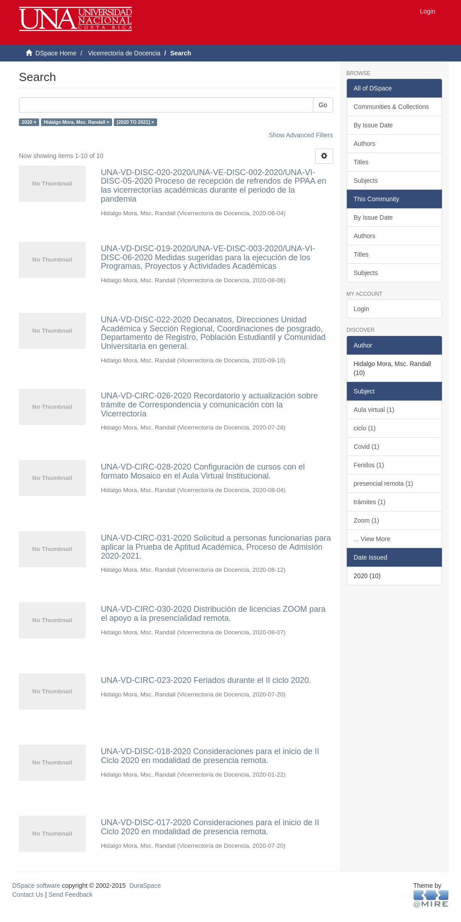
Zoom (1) (367, 520)
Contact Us (27, 894)
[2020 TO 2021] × (135, 122)
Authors (364, 143)
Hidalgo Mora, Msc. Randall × (76, 122)
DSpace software (36, 885)
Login (361, 308)
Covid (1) (367, 446)
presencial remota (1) (383, 483)
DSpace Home (56, 53)
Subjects (366, 180)
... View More (372, 538)
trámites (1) (370, 502)
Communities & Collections (391, 106)
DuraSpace (145, 885)
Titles (361, 162)
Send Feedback (71, 894)
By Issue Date (373, 125)
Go (323, 104)
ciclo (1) (365, 428)
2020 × (29, 122)
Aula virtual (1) (374, 409)
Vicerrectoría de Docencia (124, 53)
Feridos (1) (369, 465)
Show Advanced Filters (301, 135)
